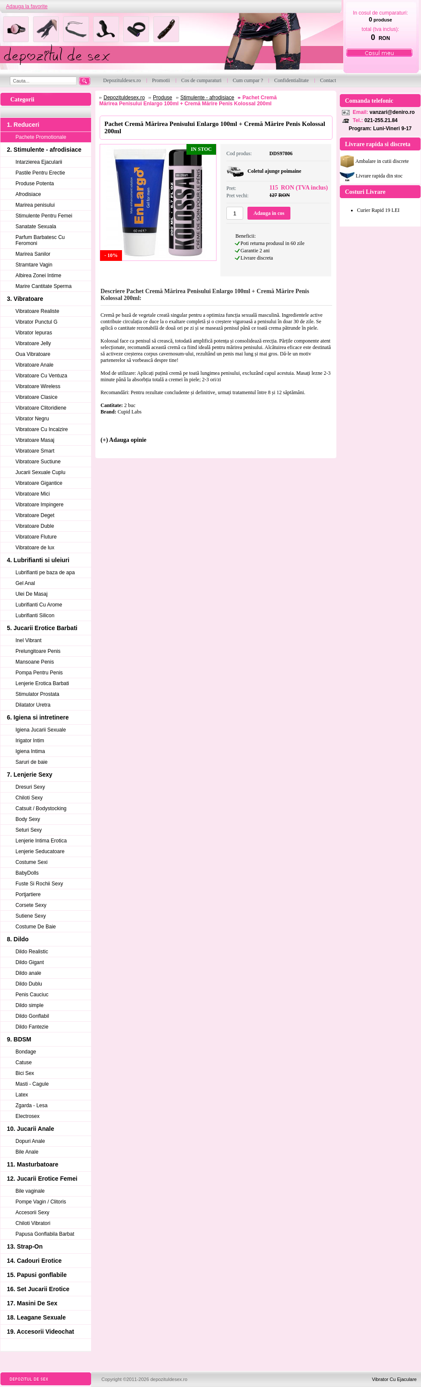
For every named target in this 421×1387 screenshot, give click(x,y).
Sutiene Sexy (30, 916)
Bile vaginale (30, 1191)
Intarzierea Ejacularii (38, 162)
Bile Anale (26, 1152)
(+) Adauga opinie (123, 440)
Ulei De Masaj (31, 594)
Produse (162, 98)
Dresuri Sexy (30, 787)
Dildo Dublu (28, 984)
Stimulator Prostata (37, 694)
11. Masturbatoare (32, 1164)
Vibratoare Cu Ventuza (41, 376)
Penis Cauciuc (32, 995)
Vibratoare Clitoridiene (41, 408)
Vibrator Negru (32, 419)
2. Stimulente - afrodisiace (44, 149)
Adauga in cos (268, 213)
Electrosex (27, 1116)
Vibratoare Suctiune (38, 462)
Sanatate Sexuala (35, 227)
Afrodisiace (28, 194)
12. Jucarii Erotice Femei (42, 1178)
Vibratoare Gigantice (38, 483)
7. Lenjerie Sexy (29, 774)
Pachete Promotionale (40, 137)
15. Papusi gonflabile (37, 1274)
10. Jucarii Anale (30, 1128)
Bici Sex (24, 1073)
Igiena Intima (30, 751)
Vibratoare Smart (35, 451)
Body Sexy (27, 819)
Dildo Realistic (31, 952)
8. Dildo (18, 939)
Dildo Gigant (29, 962)
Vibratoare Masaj (35, 440)
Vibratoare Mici (32, 494)
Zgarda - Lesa (31, 1105)
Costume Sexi (31, 862)
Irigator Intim (29, 741)
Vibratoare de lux (35, 548)
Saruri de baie (31, 762)
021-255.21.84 (380, 120)
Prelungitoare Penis (38, 651)
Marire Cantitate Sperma (43, 286)
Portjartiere (28, 894)
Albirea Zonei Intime (38, 276)
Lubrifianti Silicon (35, 615)
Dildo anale (28, 973)
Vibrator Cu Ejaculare (394, 1379)
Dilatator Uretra (32, 705)
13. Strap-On (25, 1246)
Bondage (25, 1052)
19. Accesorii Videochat (40, 1331)
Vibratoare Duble (34, 526)
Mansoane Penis (34, 662)
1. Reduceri (23, 124)
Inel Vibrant (28, 640)
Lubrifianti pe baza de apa (45, 572)
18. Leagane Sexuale (36, 1317)
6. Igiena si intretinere (38, 717)
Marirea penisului (35, 205)
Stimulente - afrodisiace (207, 98)
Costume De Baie (35, 927)
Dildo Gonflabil (32, 1016)
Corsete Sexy (30, 905)
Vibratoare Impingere (39, 505)
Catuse (23, 1062)
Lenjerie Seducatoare (39, 851)
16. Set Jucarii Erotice (38, 1289)
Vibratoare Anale (34, 365)
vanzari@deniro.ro (392, 112)
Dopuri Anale (30, 1141)
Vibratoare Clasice (36, 397)
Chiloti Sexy (29, 798)
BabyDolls (27, 873)
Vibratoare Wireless (37, 386)
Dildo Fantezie (32, 1027)
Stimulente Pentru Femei (43, 216)
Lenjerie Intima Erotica (41, 841)
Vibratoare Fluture (36, 537)
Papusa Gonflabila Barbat (44, 1234)
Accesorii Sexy (32, 1212)
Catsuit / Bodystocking (41, 808)
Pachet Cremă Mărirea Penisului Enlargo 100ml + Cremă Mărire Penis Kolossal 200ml (188, 101)
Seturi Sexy (28, 830)
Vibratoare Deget (35, 515)
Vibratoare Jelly (33, 343)
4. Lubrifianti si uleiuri (38, 560)
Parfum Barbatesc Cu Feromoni (40, 240)
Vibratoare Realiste (37, 311)
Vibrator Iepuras (33, 333)
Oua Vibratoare (32, 354)
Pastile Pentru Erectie (40, 173)
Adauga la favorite (27, 6)
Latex (21, 1095)
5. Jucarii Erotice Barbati (42, 628)
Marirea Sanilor (32, 254)
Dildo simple (29, 1005)
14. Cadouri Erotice (34, 1260)
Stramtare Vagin (33, 265)
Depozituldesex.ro (124, 98)
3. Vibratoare (25, 298)
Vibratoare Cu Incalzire (41, 429)
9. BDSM (19, 1039)
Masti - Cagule (32, 1084)
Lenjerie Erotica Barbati (42, 683)
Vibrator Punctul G (36, 322)
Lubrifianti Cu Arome (38, 605)
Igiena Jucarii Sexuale (40, 730)
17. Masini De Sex (32, 1303)
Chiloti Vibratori (32, 1223)
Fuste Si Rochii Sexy (39, 884)
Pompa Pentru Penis (39, 673)
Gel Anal (25, 583)
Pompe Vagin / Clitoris (40, 1202)
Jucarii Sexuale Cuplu (40, 472)
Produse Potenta (34, 184)
